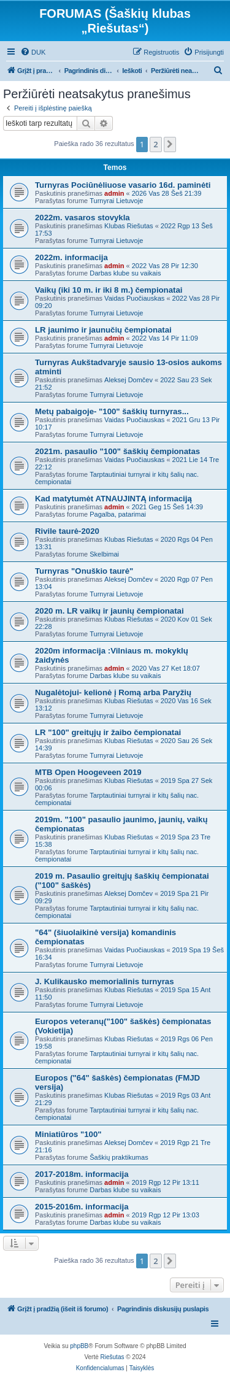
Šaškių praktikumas (119, 1157)
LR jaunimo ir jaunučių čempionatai (103, 329)
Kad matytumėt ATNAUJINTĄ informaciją (113, 498)
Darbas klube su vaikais (125, 273)
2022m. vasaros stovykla (82, 217)
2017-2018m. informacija (81, 1174)
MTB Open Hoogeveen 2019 (88, 772)
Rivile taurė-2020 (67, 531)
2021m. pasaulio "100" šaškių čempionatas (117, 451)
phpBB (79, 1346)
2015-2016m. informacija (81, 1206)
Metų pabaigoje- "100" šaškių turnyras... (112, 411)
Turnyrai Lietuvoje (116, 200)
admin (114, 193)
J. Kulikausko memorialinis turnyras (104, 981)
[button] (170, 144)
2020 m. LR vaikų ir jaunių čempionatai (109, 610)
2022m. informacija (71, 257)
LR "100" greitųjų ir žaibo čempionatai (108, 732)
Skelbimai (104, 554)
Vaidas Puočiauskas (134, 298)
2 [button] (155, 144)
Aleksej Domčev (128, 380)
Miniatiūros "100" (68, 1134)
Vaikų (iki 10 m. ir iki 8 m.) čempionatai (108, 290)
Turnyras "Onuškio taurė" (84, 571)
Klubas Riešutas (128, 225)
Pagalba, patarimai (118, 514)
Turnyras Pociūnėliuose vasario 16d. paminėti (122, 185)
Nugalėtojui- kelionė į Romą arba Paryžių (113, 692)
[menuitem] (32, 52)
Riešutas (113, 1357)
